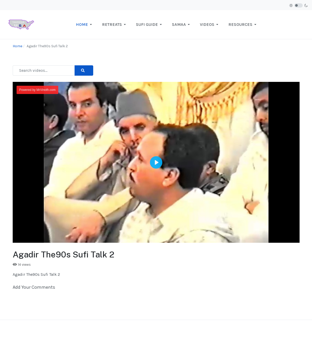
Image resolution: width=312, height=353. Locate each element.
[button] (85, 24)
